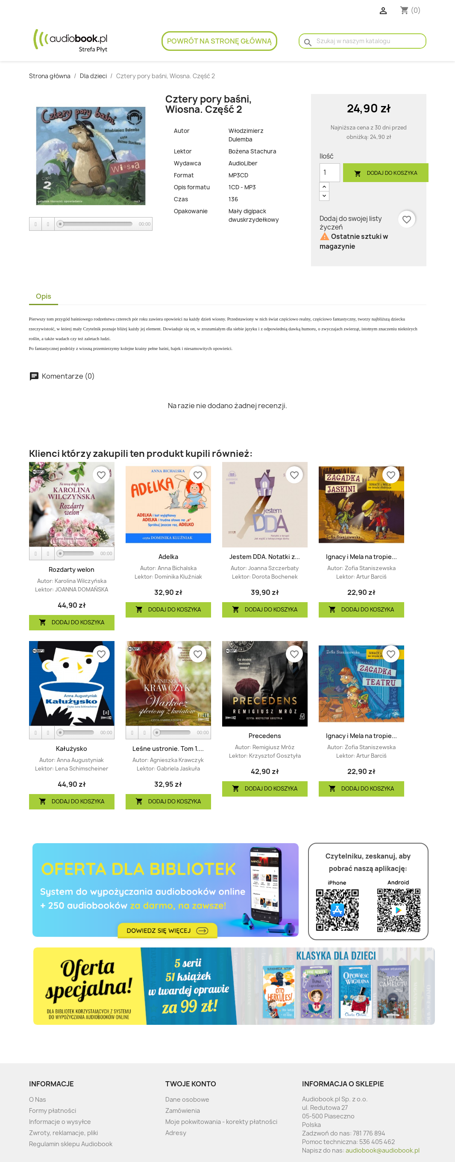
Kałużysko (71, 748)
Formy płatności (52, 1110)
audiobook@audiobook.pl (383, 1150)
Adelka (168, 557)
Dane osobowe (187, 1099)
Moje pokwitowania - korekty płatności (221, 1122)
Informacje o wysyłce (60, 1122)
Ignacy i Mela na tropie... (361, 557)
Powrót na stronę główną (219, 41)
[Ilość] (330, 172)
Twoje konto (190, 1083)
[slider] (96, 224)
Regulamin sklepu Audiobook (70, 1144)
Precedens (265, 736)
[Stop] (48, 224)
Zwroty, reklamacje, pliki (63, 1133)
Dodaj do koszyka (385, 173)
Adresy (175, 1133)
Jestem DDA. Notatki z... (264, 557)
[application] (91, 224)
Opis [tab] (43, 296)
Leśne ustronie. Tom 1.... (168, 748)
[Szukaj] (362, 41)
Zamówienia (182, 1110)
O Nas (37, 1099)
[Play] (35, 224)
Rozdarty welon (71, 569)
